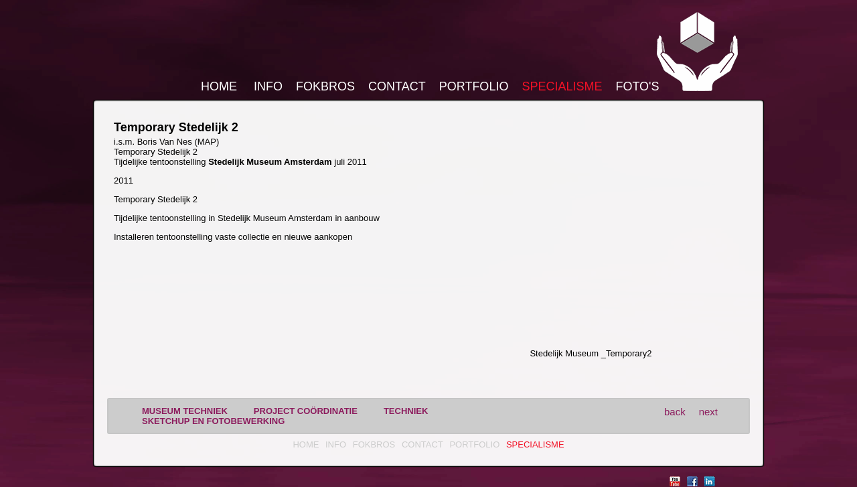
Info (268, 86)
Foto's (637, 86)
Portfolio (474, 86)
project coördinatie (306, 411)
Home (219, 86)
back (675, 411)
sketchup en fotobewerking (213, 421)
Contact (397, 86)
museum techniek (185, 411)
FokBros (325, 86)
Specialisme (562, 86)
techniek (406, 411)
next (708, 411)
